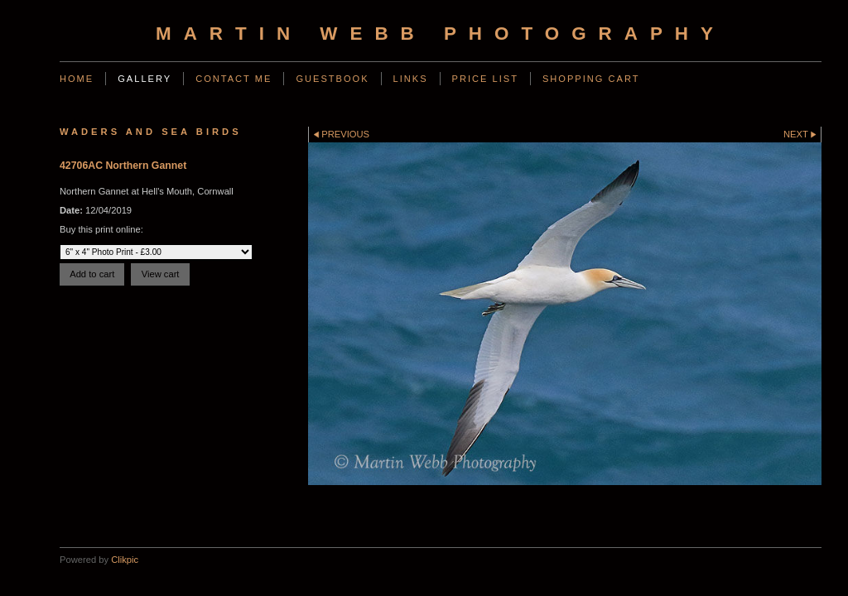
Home (77, 79)
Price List (485, 79)
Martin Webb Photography (440, 33)
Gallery (144, 79)
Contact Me (233, 79)
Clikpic (124, 560)
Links (410, 79)
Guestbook (332, 79)
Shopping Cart (591, 79)
